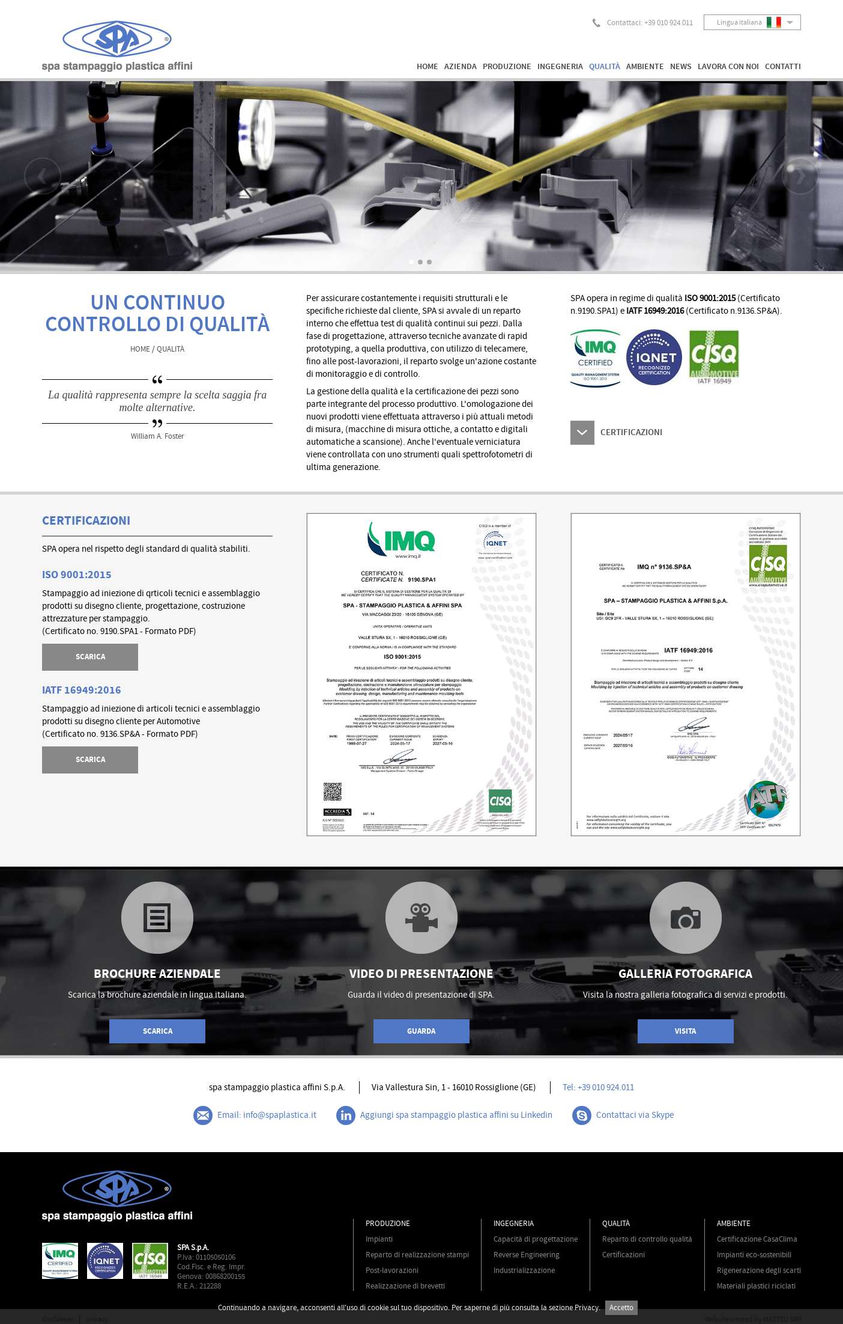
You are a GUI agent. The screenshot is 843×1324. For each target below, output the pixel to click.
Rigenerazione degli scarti (759, 1270)
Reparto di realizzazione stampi (417, 1255)
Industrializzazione (524, 1270)
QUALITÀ (604, 66)
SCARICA (90, 656)
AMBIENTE (645, 66)
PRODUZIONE (507, 66)
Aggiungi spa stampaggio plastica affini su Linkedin (444, 1115)
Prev (42, 176)
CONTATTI (783, 66)
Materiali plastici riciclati (756, 1286)
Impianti (379, 1239)
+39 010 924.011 (668, 23)
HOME (427, 66)
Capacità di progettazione (536, 1239)
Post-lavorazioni (392, 1270)
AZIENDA (460, 66)
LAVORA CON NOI (728, 66)
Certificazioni (623, 1255)
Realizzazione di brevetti (405, 1286)
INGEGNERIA (560, 66)
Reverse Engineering (527, 1255)
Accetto (621, 1308)
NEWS (681, 66)
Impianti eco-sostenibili (754, 1255)
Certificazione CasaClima (757, 1239)
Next (800, 176)
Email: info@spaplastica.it (254, 1115)
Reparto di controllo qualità (647, 1239)
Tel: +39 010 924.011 (598, 1087)
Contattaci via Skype (623, 1115)
